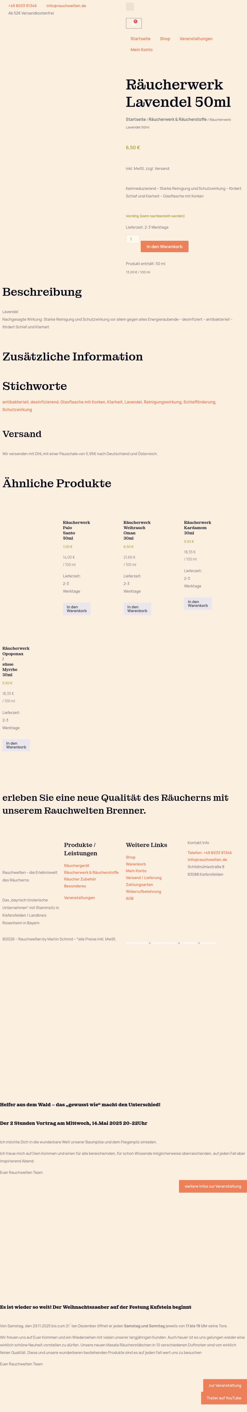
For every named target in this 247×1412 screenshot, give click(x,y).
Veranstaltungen (196, 38)
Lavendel (133, 402)
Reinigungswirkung (163, 402)
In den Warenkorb (165, 246)
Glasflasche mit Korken (82, 402)
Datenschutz (164, 942)
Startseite (141, 38)
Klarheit (115, 402)
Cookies (189, 942)
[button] (130, 6)
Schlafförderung (199, 402)
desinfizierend (44, 402)
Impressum (137, 942)
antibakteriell (15, 402)
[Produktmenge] (133, 239)
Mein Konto (142, 49)
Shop (165, 38)
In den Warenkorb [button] (77, 608)
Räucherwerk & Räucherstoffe (178, 119)
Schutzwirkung (17, 409)
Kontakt (208, 942)
